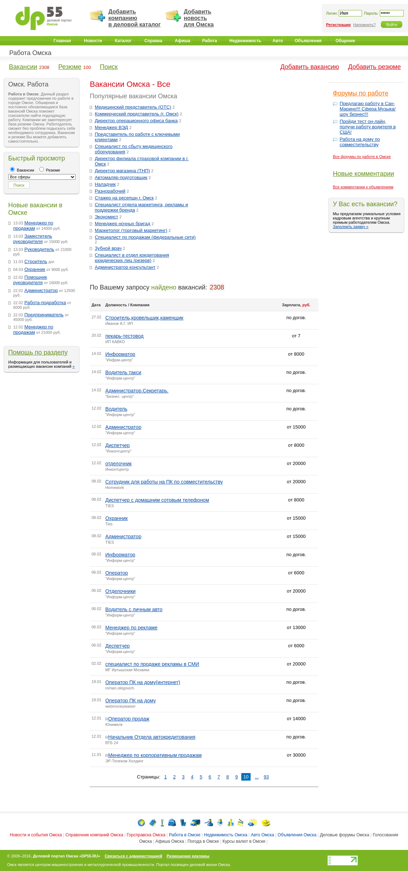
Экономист (106, 216)
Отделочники (120, 591)
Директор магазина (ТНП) (122, 170)
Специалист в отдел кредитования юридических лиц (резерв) (132, 257)
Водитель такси (123, 372)
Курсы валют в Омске (243, 841)
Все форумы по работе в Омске (362, 156)
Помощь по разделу (37, 352)
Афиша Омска (169, 841)
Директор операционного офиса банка (136, 120)
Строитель (35, 261)
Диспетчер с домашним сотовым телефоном (157, 500)
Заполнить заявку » (351, 226)
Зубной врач (108, 248)
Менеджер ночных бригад (122, 223)
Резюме (69, 66)
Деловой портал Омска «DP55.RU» (66, 856)
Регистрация (338, 25)
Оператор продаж (128, 719)
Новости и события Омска (36, 834)
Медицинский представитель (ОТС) (133, 107)
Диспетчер (117, 445)
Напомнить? (364, 25)
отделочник (118, 463)
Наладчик (105, 184)
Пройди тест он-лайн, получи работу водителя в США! (368, 127)
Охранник (34, 269)
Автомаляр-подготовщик (121, 177)
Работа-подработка (45, 302)
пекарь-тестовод (124, 336)
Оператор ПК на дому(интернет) (142, 682)
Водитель (116, 409)
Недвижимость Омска (225, 834)
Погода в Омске (203, 841)
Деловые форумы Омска (344, 834)
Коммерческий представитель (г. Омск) (136, 114)
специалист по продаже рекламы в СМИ (152, 664)
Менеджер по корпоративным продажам (155, 755)
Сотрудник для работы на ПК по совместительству (164, 482)
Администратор (41, 290)
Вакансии (23, 66)
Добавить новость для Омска (199, 18)
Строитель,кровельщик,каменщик (144, 318)
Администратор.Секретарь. (136, 391)
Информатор (120, 354)
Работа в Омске (184, 834)
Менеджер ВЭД (111, 127)
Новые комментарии (363, 173)
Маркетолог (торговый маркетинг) (131, 230)
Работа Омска (30, 52)
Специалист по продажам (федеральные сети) (145, 237)
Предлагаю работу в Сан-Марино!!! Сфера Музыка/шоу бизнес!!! (368, 109)
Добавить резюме (374, 66)
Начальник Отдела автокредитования (151, 737)
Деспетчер (117, 646)
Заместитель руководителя (32, 238)
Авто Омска (262, 834)
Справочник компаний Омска (94, 834)
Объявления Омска (297, 834)
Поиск (109, 66)
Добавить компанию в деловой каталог (134, 18)
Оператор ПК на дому (130, 700)
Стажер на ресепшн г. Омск (124, 198)
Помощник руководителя (30, 279)
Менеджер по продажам (33, 225)
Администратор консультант (125, 267)
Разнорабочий (110, 191)
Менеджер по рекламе (131, 627)
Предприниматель (44, 314)
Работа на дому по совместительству (360, 142)
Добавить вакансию (309, 66)
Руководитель (39, 249)
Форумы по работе (360, 93)
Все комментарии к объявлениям (363, 187)
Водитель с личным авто (133, 609)
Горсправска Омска (146, 834)
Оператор (116, 573)
